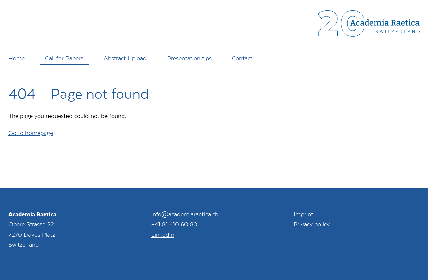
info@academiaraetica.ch (184, 214)
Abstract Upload (125, 58)
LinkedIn (162, 234)
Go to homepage (30, 132)
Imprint (303, 214)
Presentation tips (189, 58)
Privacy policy (312, 224)
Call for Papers (64, 58)
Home (16, 58)
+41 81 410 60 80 (174, 224)
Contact (242, 58)
